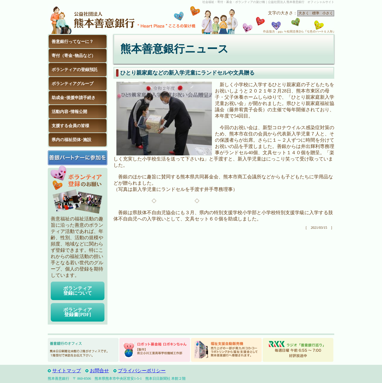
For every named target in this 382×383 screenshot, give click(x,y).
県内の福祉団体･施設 (71, 140)
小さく (327, 13)
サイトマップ (66, 370)
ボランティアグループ (72, 83)
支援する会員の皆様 (70, 125)
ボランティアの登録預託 (75, 69)
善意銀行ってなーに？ (72, 41)
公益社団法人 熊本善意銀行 (92, 19)
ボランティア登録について (77, 291)
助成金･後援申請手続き (74, 97)
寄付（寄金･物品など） (74, 55)
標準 (315, 13)
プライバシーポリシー (142, 370)
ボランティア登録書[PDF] (77, 312)
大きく (303, 13)
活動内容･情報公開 (69, 111)
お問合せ (99, 370)
